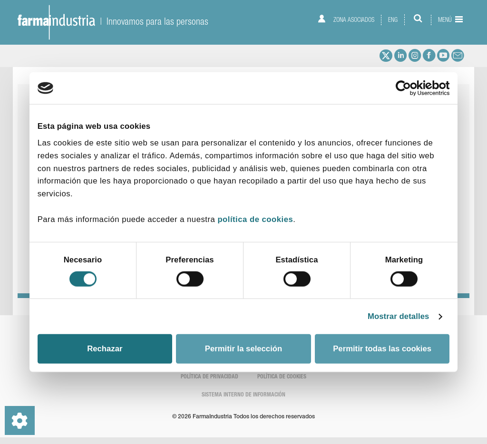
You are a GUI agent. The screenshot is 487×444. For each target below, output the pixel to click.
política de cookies (255, 218)
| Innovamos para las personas (113, 21)
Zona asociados (346, 19)
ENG (393, 19)
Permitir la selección (243, 348)
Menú (450, 19)
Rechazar (104, 348)
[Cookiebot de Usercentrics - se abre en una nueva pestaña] (407, 88)
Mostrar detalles (398, 316)
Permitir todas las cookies (382, 348)
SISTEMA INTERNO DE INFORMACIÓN (243, 395)
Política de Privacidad (209, 377)
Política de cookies (281, 377)
